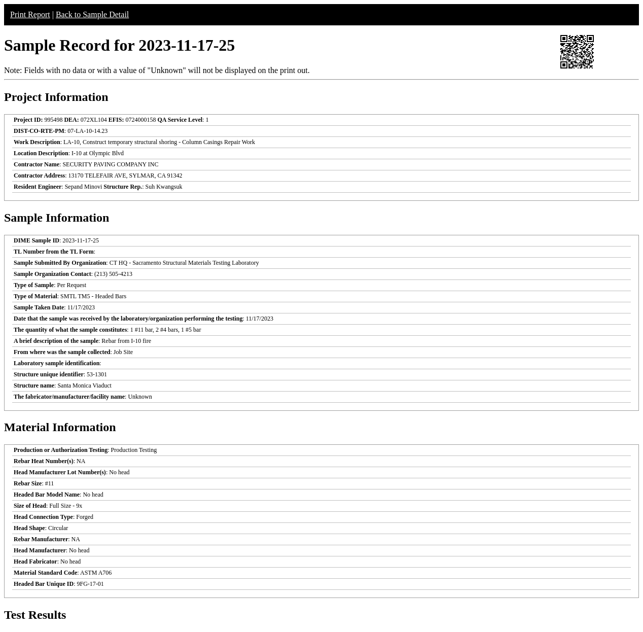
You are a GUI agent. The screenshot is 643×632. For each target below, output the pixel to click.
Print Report (30, 14)
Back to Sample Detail (92, 14)
